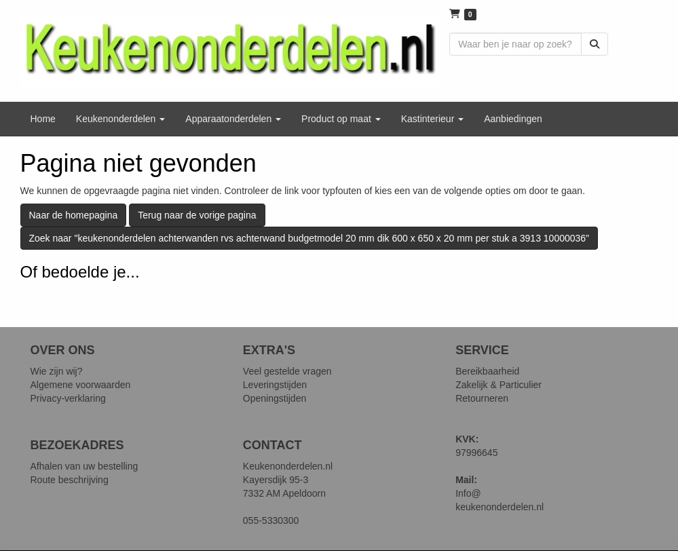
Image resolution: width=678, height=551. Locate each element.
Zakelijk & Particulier (498, 384)
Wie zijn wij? (57, 371)
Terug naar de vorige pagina (197, 215)
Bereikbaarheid (487, 371)
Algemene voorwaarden (81, 384)
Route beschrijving (70, 479)
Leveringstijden (275, 384)
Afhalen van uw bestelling (84, 466)
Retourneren (481, 398)
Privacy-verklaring (68, 398)
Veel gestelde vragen (287, 371)
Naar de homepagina (73, 215)
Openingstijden (274, 398)
